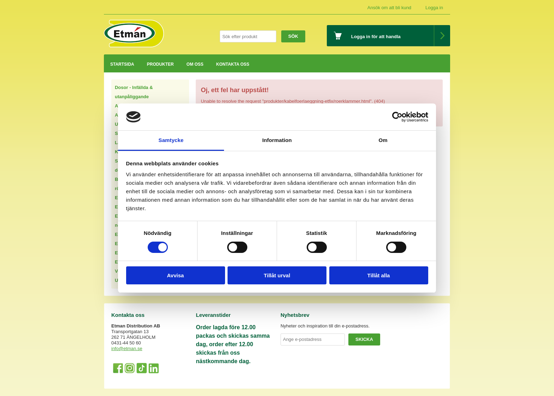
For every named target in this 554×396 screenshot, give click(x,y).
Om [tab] (382, 140)
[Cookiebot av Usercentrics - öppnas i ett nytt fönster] (397, 117)
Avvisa (175, 275)
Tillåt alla (378, 275)
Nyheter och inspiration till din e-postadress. (325, 326)
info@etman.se (126, 348)
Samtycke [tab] (171, 140)
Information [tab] (277, 140)
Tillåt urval (277, 275)
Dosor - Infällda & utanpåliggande (134, 92)
